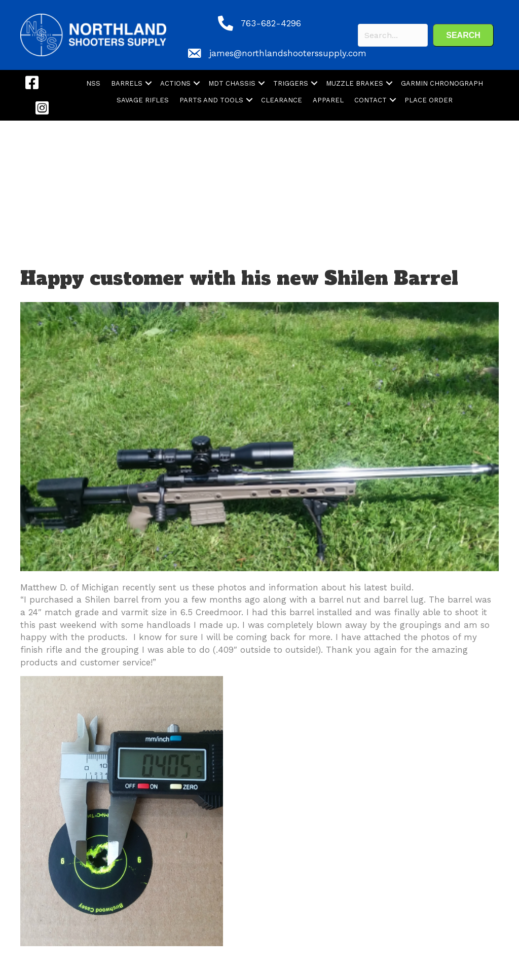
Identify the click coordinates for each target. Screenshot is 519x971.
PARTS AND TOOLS (211, 100)
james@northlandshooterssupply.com (287, 53)
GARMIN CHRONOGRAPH (442, 83)
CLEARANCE (281, 100)
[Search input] (393, 35)
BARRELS (126, 83)
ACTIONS (175, 83)
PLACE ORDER (428, 100)
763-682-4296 (271, 23)
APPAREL (328, 100)
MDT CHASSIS (231, 83)
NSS (93, 83)
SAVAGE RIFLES (143, 100)
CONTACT (370, 100)
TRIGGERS (290, 83)
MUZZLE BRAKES (354, 83)
